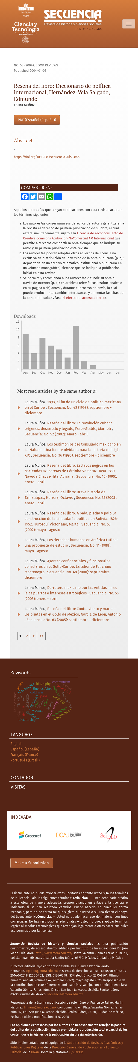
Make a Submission (32, 862)
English (16, 743)
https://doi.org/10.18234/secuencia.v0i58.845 (46, 157)
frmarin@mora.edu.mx (40, 1007)
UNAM (35, 1052)
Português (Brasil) (25, 760)
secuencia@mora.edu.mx (65, 994)
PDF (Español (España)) (37, 120)
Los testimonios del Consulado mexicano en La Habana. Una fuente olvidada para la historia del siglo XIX (73, 449)
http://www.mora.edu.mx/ (54, 953)
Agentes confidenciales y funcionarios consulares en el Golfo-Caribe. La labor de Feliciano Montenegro (68, 566)
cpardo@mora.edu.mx (42, 971)
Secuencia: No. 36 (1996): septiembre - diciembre (74, 455)
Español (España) (24, 749)
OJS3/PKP (75, 1052)
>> (42, 636)
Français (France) (24, 754)
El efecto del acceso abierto (83, 298)
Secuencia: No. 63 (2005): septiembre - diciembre (67, 620)
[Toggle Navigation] (128, 23)
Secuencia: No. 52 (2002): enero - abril (56, 434)
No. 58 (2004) (24, 65)
